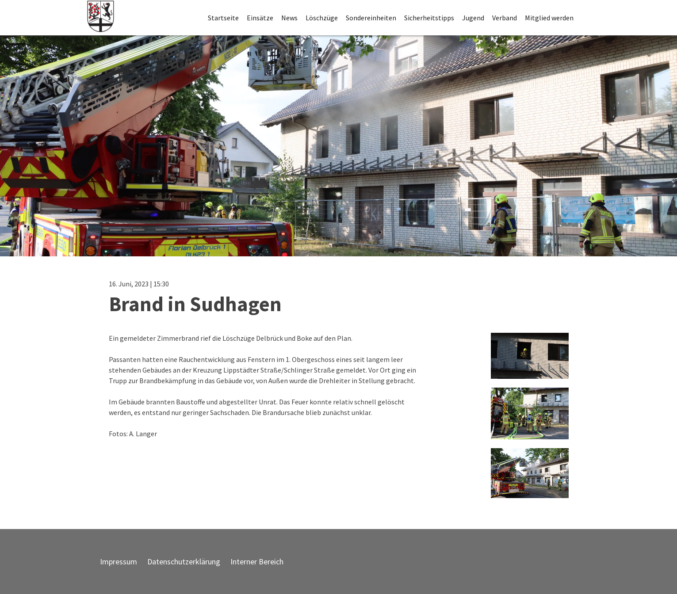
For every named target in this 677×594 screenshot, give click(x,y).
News (289, 17)
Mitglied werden (549, 17)
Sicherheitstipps (429, 17)
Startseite (223, 17)
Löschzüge (322, 17)
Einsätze (260, 17)
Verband (504, 17)
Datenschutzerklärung (183, 561)
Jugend (473, 17)
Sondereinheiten (371, 17)
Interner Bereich (256, 561)
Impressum (118, 561)
